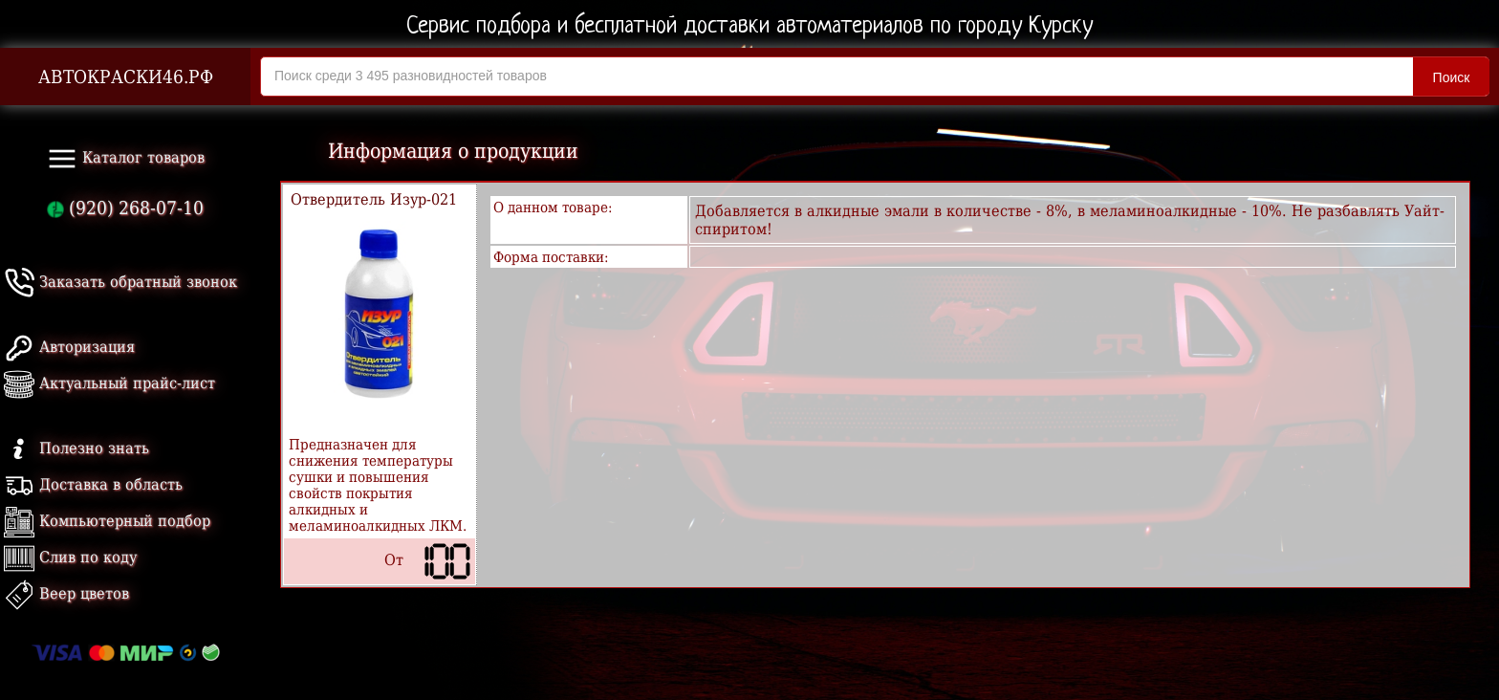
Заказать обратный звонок (120, 282)
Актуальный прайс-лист (109, 383)
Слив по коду (70, 557)
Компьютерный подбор (107, 521)
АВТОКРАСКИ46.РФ (125, 77)
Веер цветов (66, 593)
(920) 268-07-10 (125, 208)
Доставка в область (93, 484)
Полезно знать (76, 448)
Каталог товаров (126, 158)
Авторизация (69, 347)
